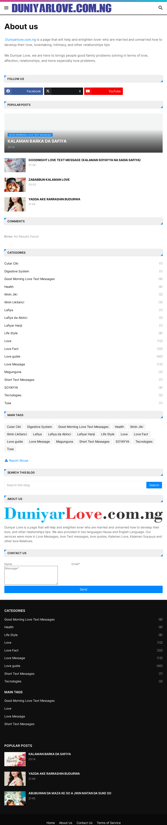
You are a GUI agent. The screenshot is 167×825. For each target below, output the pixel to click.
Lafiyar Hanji (83, 325)
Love (83, 341)
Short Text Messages (83, 380)
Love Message (83, 364)
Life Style (83, 333)
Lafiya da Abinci (83, 317)
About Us (65, 823)
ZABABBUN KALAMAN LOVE (49, 179)
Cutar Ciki (83, 263)
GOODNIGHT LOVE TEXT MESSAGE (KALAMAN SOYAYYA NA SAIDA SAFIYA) (84, 160)
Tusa (83, 403)
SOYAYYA (83, 387)
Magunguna (83, 372)
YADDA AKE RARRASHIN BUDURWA (54, 199)
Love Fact (83, 349)
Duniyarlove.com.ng (20, 39)
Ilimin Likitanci (83, 302)
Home (51, 823)
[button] (6, 8)
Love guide (83, 356)
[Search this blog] (75, 485)
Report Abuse (18, 460)
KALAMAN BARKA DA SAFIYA (49, 754)
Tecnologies (83, 395)
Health (83, 287)
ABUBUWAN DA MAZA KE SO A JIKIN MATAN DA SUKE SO (69, 793)
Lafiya (83, 310)
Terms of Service (109, 823)
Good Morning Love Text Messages (83, 279)
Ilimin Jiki (83, 294)
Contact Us (84, 823)
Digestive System (83, 271)
